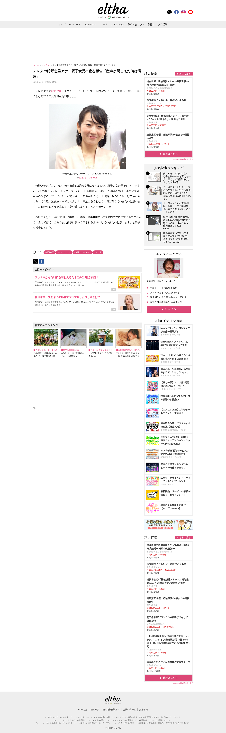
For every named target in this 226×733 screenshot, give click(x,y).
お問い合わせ (129, 709)
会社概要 (95, 709)
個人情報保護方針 (111, 709)
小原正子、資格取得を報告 (163, 288)
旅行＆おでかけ (136, 24)
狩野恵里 (56, 91)
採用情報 (143, 709)
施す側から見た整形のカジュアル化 (168, 297)
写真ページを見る (88, 178)
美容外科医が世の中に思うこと (166, 301)
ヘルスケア (75, 24)
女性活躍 (162, 24)
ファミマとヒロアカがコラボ (165, 292)
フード (103, 24)
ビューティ (90, 24)
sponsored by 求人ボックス (183, 159)
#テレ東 (98, 252)
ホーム (36, 65)
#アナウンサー (64, 252)
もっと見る (170, 309)
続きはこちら (170, 153)
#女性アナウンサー (82, 252)
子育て (151, 24)
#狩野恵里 (49, 252)
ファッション (117, 24)
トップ (62, 24)
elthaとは (82, 709)
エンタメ (46, 65)
